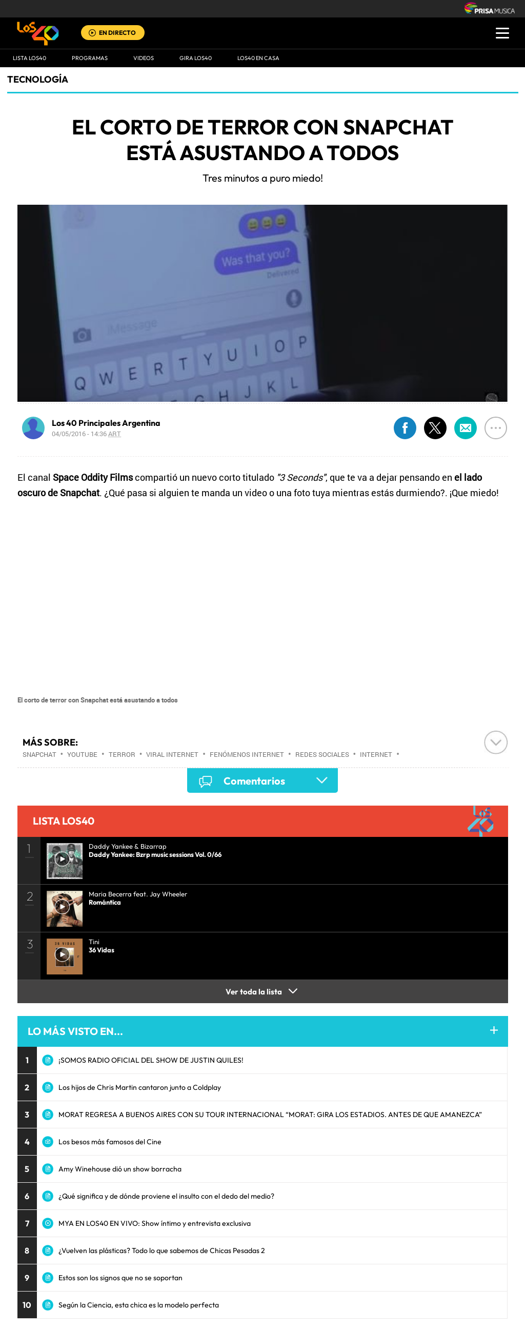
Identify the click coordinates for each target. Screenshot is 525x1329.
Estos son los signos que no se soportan (120, 1277)
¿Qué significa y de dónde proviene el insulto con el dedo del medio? (166, 1196)
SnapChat (39, 754)
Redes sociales (322, 754)
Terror (122, 754)
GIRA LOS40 (195, 58)
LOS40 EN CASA (258, 58)
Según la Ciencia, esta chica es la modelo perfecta (138, 1305)
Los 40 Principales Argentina (106, 423)
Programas (90, 58)
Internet (376, 754)
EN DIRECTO (117, 32)
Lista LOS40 (29, 58)
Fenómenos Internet (247, 754)
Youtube (82, 754)
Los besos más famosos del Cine (109, 1141)
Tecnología (37, 79)
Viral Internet (172, 754)
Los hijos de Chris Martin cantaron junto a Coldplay (139, 1087)
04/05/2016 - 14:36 (86, 433)
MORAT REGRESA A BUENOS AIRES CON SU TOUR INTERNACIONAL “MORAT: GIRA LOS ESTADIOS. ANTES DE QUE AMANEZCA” (270, 1114)
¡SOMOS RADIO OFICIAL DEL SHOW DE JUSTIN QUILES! (151, 1060)
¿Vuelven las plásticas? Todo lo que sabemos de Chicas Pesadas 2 (161, 1250)
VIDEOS (143, 58)
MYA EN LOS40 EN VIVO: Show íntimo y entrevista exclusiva (154, 1223)
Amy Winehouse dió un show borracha (119, 1169)
